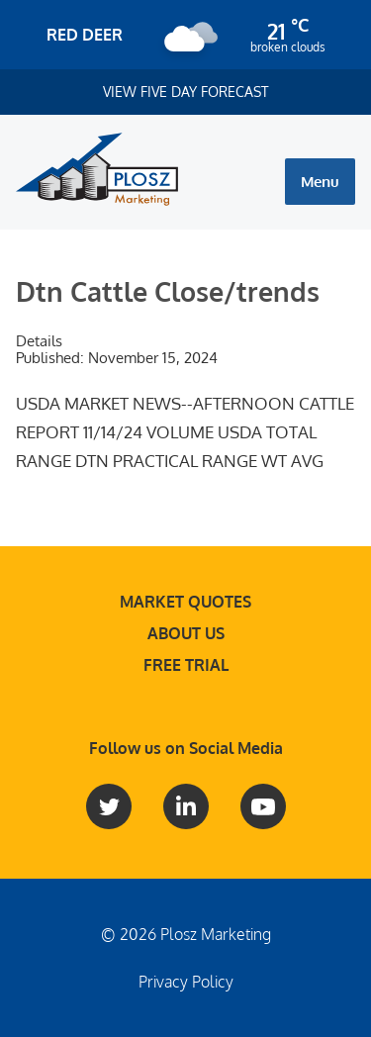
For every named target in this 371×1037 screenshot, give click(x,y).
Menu (320, 181)
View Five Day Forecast (186, 91)
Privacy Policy (186, 981)
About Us (186, 633)
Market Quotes (185, 602)
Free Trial (186, 665)
